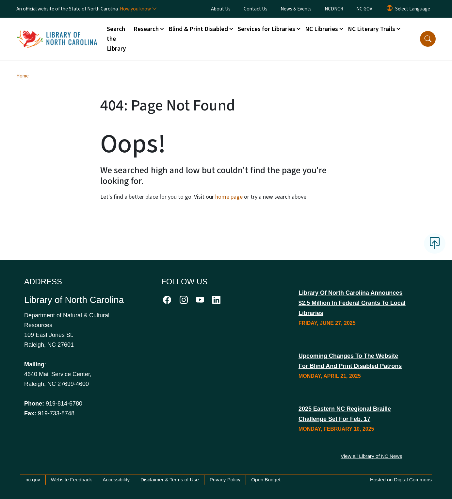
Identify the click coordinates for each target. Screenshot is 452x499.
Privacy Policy (225, 479)
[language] (412, 9)
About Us (221, 8)
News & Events (296, 8)
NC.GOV (364, 8)
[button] (428, 39)
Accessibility (116, 479)
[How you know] (138, 9)
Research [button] (146, 29)
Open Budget (266, 479)
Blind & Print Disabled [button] (198, 29)
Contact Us (255, 8)
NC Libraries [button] (321, 29)
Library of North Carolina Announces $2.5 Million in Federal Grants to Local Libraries (352, 303)
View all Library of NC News (371, 456)
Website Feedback (71, 479)
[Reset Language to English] (390, 9)
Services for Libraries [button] (266, 29)
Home (22, 75)
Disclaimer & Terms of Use (169, 479)
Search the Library (116, 39)
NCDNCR (334, 8)
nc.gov (32, 479)
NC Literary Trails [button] (371, 29)
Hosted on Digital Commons (401, 479)
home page (229, 197)
